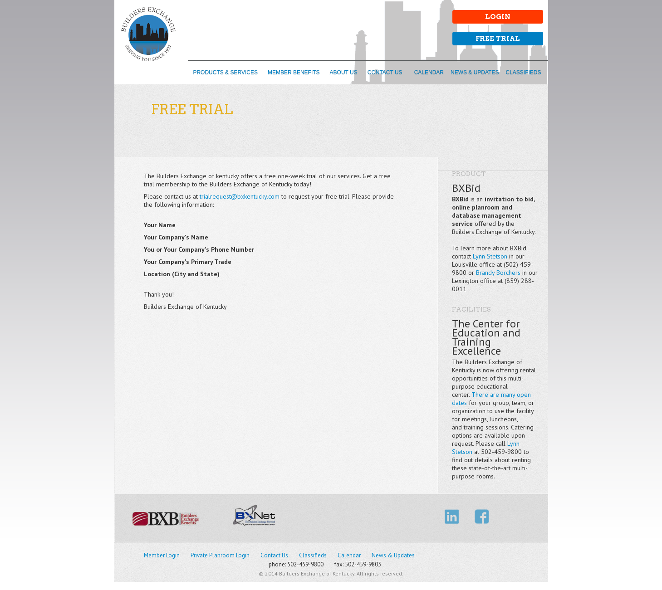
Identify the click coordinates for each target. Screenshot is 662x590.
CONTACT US (385, 72)
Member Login (162, 555)
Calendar (349, 555)
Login (497, 17)
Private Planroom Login (220, 555)
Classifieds (313, 555)
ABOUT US (344, 72)
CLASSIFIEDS (523, 72)
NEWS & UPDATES (475, 72)
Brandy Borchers (498, 272)
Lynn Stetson (490, 256)
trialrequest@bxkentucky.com (240, 196)
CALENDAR (429, 72)
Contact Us (274, 555)
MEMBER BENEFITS (294, 72)
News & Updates (393, 555)
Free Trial (498, 38)
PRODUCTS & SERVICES (225, 72)
